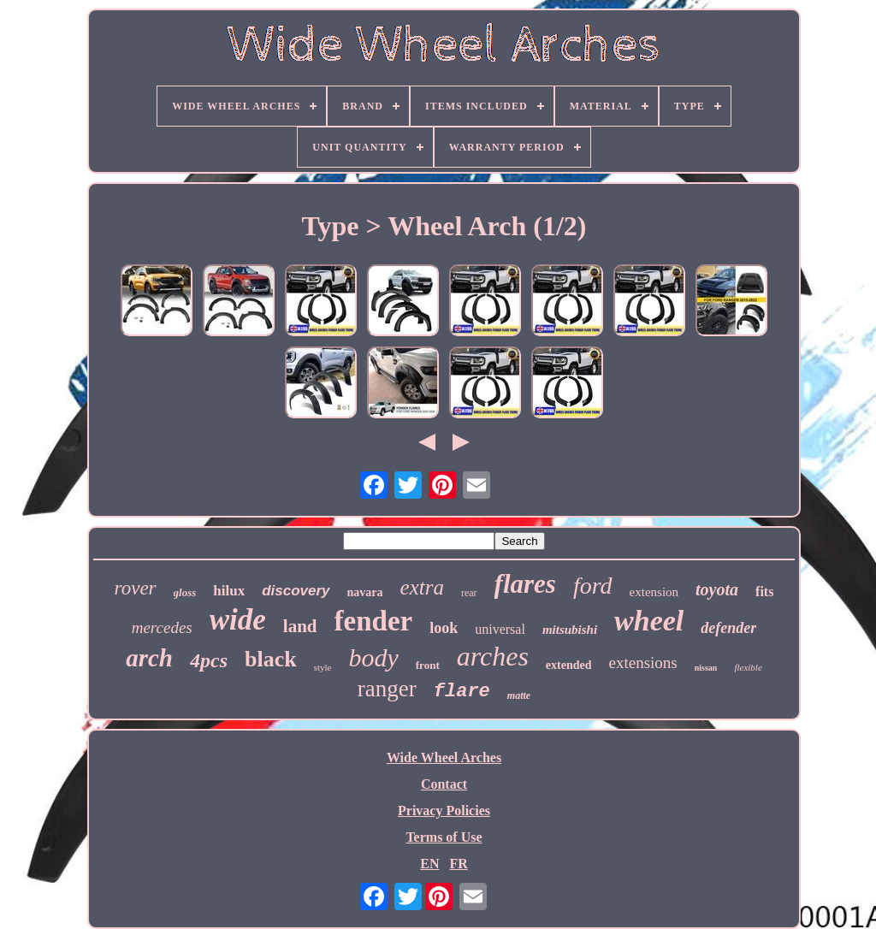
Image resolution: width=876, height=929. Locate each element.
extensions (643, 663)
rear (469, 593)
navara (365, 592)
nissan (706, 667)
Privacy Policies (444, 810)
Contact (444, 784)
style (323, 667)
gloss (185, 592)
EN (429, 863)
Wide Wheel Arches (444, 757)
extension (654, 592)
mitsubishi (569, 629)
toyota (716, 589)
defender (728, 627)
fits (764, 591)
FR (458, 863)
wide (238, 619)
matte (518, 695)
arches (493, 656)
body (373, 657)
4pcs (209, 660)
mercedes (162, 627)
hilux (229, 591)
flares (525, 584)
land (300, 626)
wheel (649, 620)
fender (373, 621)
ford (593, 585)
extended (569, 665)
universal (500, 629)
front (428, 665)
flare (462, 691)
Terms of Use (443, 837)
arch (149, 658)
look (443, 627)
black (271, 659)
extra (422, 587)
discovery (295, 591)
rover (136, 588)
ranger (387, 688)
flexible (747, 667)
